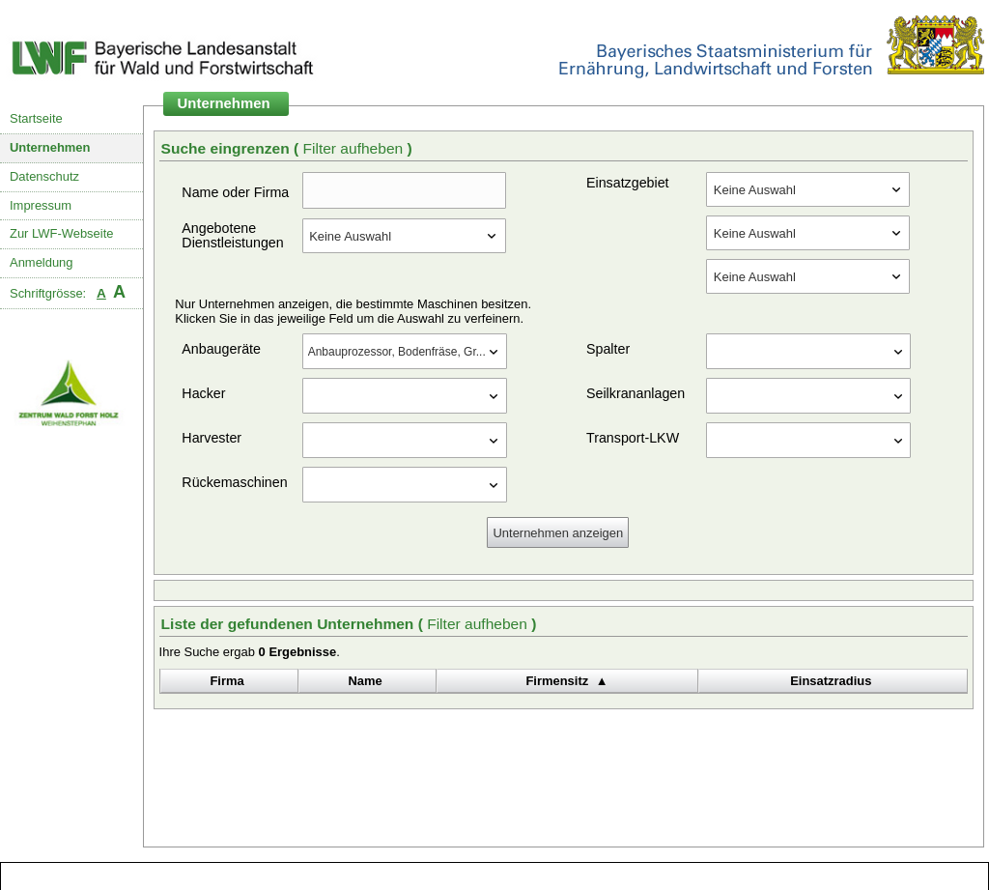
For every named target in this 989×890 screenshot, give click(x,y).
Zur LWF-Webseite (61, 233)
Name (364, 681)
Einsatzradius (830, 681)
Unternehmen (50, 147)
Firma (226, 681)
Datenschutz (44, 176)
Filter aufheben (354, 148)
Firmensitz (556, 681)
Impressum (40, 205)
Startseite (36, 118)
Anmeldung (41, 262)
